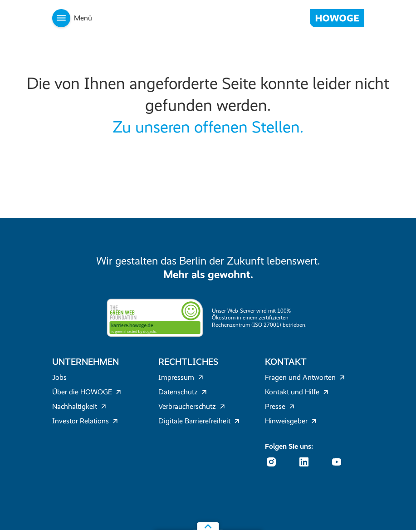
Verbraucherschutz (191, 406)
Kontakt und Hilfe (296, 392)
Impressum (180, 377)
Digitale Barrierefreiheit (199, 421)
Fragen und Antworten (305, 377)
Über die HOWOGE (86, 392)
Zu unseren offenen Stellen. (208, 127)
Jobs (59, 377)
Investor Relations (85, 421)
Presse (279, 406)
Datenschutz (182, 392)
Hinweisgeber (291, 421)
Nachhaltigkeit (79, 406)
